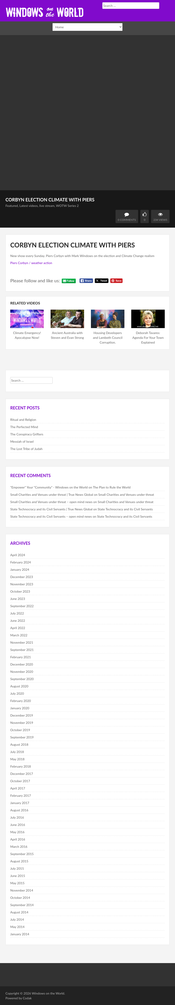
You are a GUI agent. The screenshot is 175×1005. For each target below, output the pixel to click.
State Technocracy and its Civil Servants (125, 509)
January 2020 (19, 708)
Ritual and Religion (23, 420)
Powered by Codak (18, 998)
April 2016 (17, 839)
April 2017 (17, 788)
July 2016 (17, 817)
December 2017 (21, 774)
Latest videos (28, 206)
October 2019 (20, 730)
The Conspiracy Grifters (26, 434)
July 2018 (17, 752)
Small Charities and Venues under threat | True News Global (51, 494)
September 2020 (22, 679)
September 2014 (22, 905)
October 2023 (20, 591)
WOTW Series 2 (67, 206)
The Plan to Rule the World (112, 487)
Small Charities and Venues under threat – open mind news (51, 502)
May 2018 (17, 759)
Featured (11, 206)
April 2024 (17, 555)
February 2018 (20, 766)
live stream (46, 206)
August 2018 (19, 744)
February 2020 (20, 701)
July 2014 (17, 919)
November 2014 (21, 890)
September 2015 (22, 854)
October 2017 (20, 781)
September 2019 (22, 737)
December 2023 (21, 577)
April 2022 (17, 628)
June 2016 (17, 825)
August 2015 (19, 861)
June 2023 (17, 599)
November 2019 (21, 723)
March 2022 (18, 635)
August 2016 (19, 810)
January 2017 (19, 803)
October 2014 (20, 898)
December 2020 (21, 664)
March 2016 (18, 846)
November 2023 (21, 584)
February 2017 (20, 795)
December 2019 (21, 715)
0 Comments (127, 219)
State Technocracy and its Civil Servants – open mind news (51, 516)
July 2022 (17, 613)
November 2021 (21, 642)
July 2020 (17, 693)
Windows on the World (48, 993)
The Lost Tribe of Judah (26, 449)
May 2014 (17, 927)
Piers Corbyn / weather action (31, 263)
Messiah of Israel (21, 441)
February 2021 (20, 657)
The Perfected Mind (24, 427)
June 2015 (17, 876)
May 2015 (17, 883)
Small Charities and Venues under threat (126, 494)
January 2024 (19, 569)
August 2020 (19, 686)
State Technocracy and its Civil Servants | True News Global (51, 509)
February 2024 (20, 562)
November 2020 (21, 671)
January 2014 (19, 934)
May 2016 (17, 832)
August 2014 (19, 912)
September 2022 (22, 606)
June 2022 (17, 620)
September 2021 (22, 650)
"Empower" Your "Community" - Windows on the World (49, 487)
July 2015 (17, 868)
